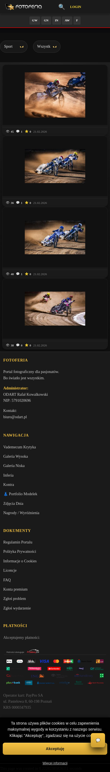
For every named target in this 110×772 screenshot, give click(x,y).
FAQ (7, 580)
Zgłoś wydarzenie (17, 608)
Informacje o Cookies (20, 561)
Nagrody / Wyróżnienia (21, 513)
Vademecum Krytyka (19, 447)
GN (46, 20)
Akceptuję (55, 749)
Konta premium (15, 589)
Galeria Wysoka (15, 456)
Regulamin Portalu (17, 542)
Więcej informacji (55, 763)
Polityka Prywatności (19, 551)
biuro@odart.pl (15, 417)
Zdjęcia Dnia (13, 504)
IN (56, 20)
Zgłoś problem (14, 599)
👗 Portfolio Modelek (20, 494)
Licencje (9, 570)
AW (67, 20)
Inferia (8, 475)
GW (35, 20)
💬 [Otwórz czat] (98, 740)
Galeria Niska (13, 466)
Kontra (8, 485)
